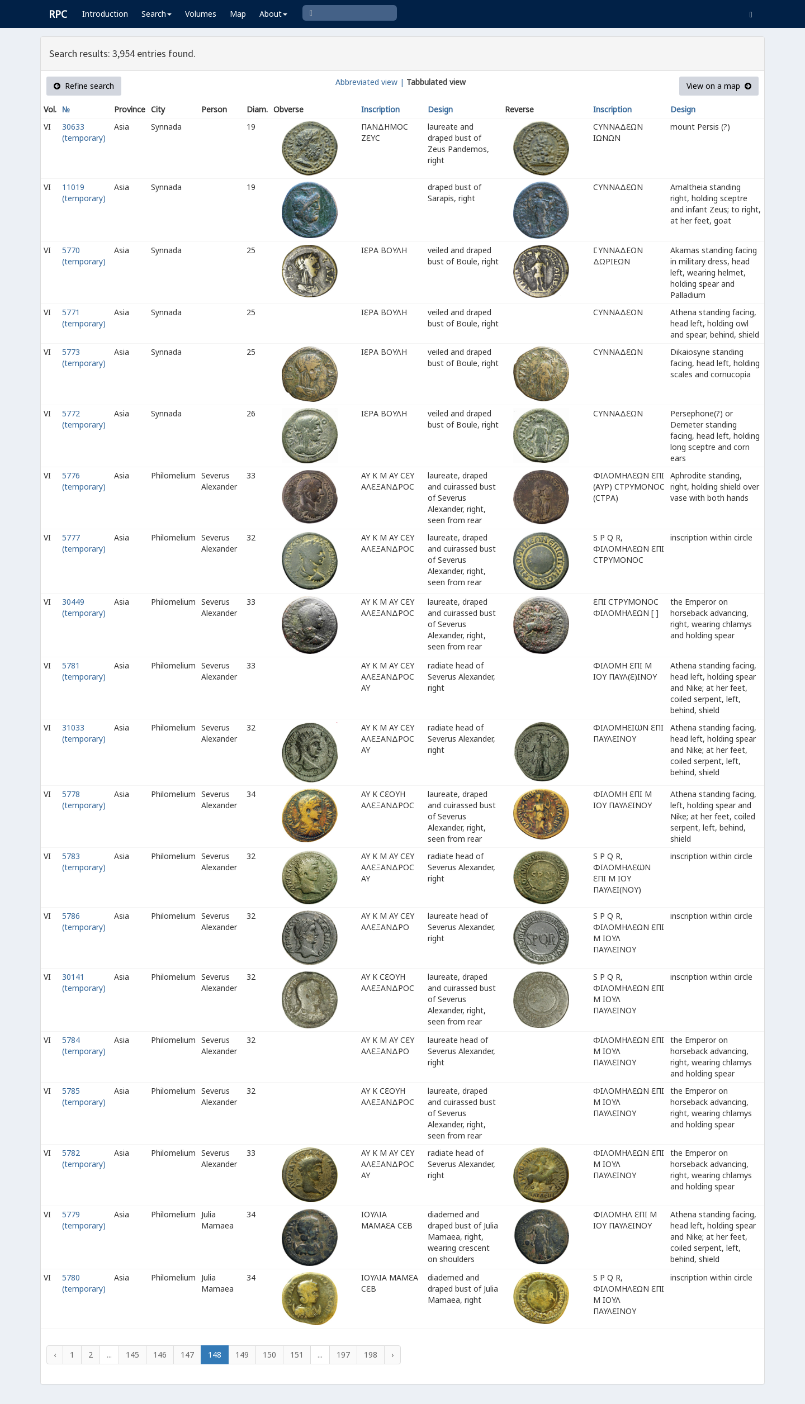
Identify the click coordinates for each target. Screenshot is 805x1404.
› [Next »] (392, 1354)
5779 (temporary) (84, 1220)
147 (187, 1354)
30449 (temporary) (84, 607)
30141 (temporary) (84, 982)
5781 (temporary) (84, 671)
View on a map (718, 85)
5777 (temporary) (84, 543)
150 (269, 1354)
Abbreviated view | (369, 82)
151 (297, 1354)
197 (343, 1354)
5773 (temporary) (84, 357)
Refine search (84, 85)
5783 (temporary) (84, 861)
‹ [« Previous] (55, 1354)
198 (370, 1354)
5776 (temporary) (84, 481)
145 (132, 1354)
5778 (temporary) (84, 799)
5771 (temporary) (84, 318)
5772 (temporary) (84, 419)
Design (440, 109)
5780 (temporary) (84, 1283)
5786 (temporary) (84, 921)
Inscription (380, 109)
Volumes (200, 13)
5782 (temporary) (84, 1158)
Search (156, 13)
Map (238, 13)
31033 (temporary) (84, 733)
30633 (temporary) (84, 132)
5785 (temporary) (84, 1096)
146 (160, 1354)
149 (242, 1354)
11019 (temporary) (84, 192)
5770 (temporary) (84, 256)
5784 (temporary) (84, 1045)
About (273, 13)
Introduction (105, 13)
